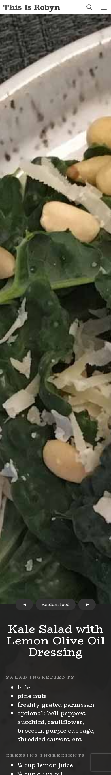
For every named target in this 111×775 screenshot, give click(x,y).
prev (24, 604)
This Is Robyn (31, 7)
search (89, 7)
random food (56, 604)
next (87, 604)
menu (104, 7)
